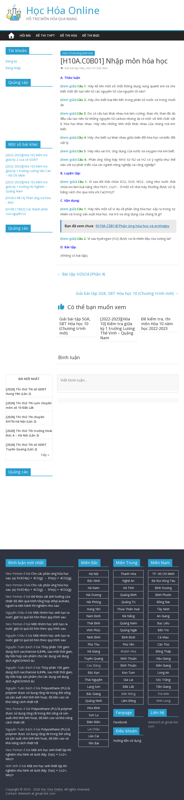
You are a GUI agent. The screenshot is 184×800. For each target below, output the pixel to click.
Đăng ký (11, 61)
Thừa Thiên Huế (128, 609)
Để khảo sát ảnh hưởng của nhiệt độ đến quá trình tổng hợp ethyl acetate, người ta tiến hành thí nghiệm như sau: (38, 601)
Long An (163, 672)
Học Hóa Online (63, 10)
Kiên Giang (163, 665)
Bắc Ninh (93, 581)
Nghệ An (128, 581)
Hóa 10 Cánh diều (97, 68)
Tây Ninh (163, 609)
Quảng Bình (128, 595)
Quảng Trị (128, 602)
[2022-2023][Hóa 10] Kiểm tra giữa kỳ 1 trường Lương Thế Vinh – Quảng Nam (117, 328)
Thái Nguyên (93, 680)
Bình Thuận (128, 665)
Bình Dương (163, 588)
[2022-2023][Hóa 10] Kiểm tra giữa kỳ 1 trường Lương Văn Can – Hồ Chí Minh (28, 170)
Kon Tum (128, 672)
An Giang (163, 616)
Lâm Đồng (128, 701)
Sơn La (93, 715)
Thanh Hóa (128, 574)
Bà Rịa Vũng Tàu (163, 581)
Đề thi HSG (68, 35)
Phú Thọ (93, 644)
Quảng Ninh (93, 701)
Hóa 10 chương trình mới (78, 53)
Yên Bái (93, 743)
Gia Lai (128, 680)
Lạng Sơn (93, 687)
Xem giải (68, 86)
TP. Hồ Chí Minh (163, 574)
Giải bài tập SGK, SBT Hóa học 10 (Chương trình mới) (127, 293)
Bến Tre (163, 630)
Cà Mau (163, 637)
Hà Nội (93, 574)
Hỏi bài (25, 35)
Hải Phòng (93, 602)
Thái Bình (93, 623)
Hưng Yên (93, 609)
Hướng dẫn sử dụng (127, 740)
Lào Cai (93, 736)
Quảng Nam (128, 623)
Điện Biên (93, 722)
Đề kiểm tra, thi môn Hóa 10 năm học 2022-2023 (157, 323)
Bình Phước (163, 595)
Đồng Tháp (163, 651)
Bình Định (128, 637)
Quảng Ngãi (128, 630)
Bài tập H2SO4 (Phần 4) (81, 274)
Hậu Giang (163, 658)
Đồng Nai (163, 602)
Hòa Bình (93, 708)
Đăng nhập (13, 68)
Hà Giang (93, 651)
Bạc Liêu (163, 623)
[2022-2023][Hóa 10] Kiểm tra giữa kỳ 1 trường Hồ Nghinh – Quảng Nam (26, 186)
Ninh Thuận (128, 658)
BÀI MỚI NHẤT (29, 379)
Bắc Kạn (93, 672)
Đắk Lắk (128, 687)
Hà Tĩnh (128, 588)
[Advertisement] (29, 111)
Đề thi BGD (90, 35)
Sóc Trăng (163, 680)
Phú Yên (128, 644)
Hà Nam (93, 588)
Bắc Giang (93, 694)
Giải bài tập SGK (74, 68)
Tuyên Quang (93, 658)
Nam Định (93, 616)
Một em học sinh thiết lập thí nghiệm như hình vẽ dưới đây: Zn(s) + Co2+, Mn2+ (38, 754)
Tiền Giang (163, 687)
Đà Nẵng (128, 616)
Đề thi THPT (45, 35)
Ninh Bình (93, 637)
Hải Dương (93, 595)
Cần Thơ (163, 644)
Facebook (120, 722)
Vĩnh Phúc (93, 630)
